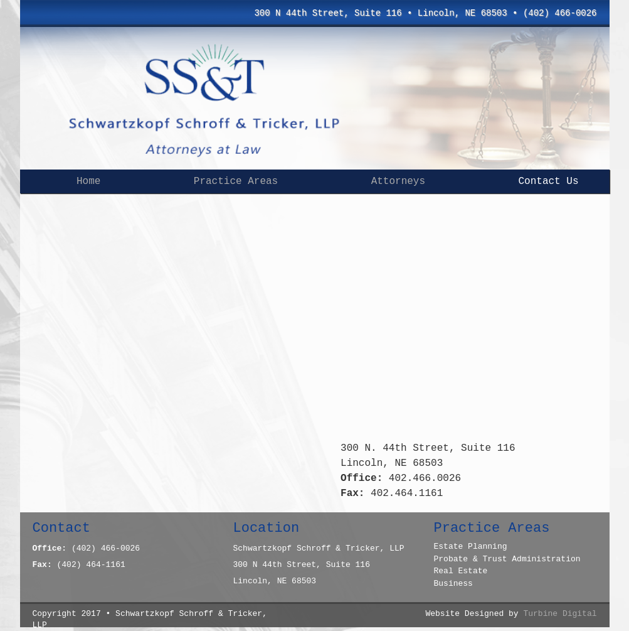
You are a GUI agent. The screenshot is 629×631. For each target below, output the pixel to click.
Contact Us (549, 181)
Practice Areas (236, 181)
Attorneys (398, 181)
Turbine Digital (559, 613)
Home (88, 181)
